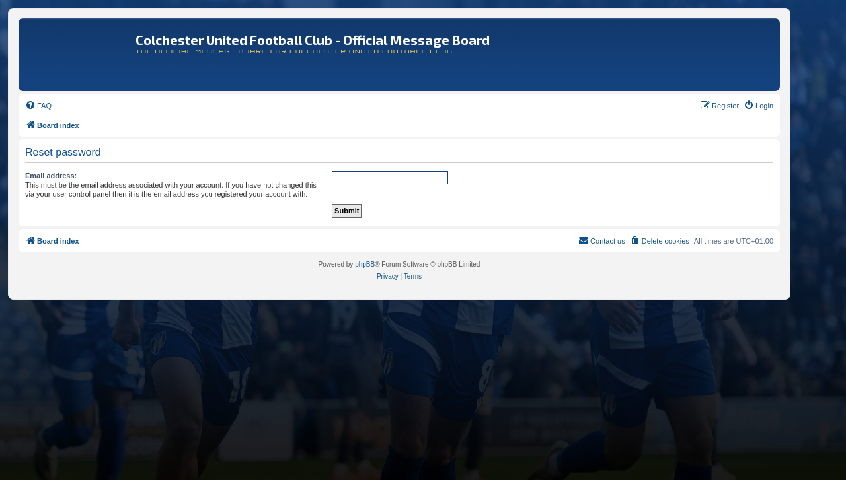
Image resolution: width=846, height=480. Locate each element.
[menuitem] (38, 106)
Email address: (51, 176)
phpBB (365, 264)
